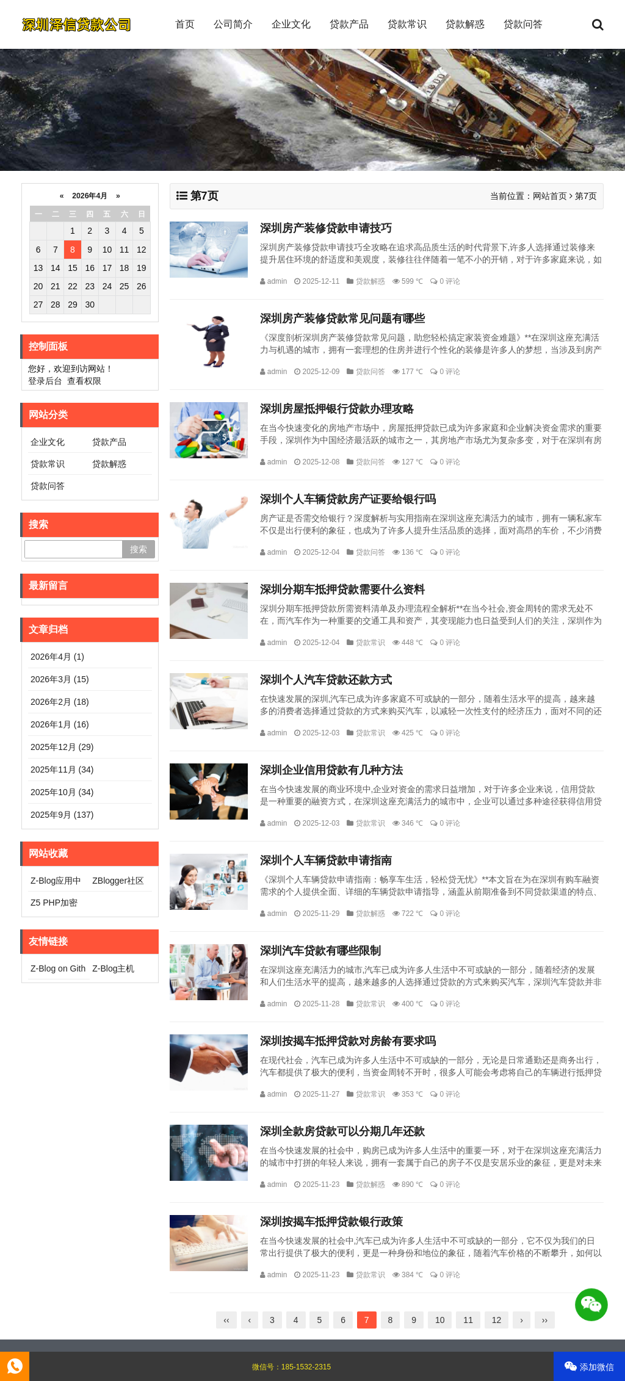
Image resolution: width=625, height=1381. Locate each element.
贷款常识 (407, 24)
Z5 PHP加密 (54, 902)
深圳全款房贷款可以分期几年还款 (342, 1131)
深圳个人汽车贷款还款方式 (326, 680)
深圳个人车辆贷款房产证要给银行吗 (348, 499)
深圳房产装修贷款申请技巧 (326, 228)
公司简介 (233, 24)
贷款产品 (349, 24)
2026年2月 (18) (60, 702)
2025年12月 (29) (62, 747)
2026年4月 (90, 196)
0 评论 (449, 281)
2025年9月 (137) (62, 815)
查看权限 (84, 381)
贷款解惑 (465, 24)
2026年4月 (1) (57, 657)
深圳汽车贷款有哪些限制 (320, 951)
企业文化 (291, 24)
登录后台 (45, 381)
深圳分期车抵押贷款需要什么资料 (342, 589)
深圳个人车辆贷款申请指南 (326, 860)
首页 (185, 24)
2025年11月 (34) (62, 769)
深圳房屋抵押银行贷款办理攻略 (337, 409)
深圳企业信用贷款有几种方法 (331, 770)
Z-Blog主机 (113, 968)
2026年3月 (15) (60, 679)
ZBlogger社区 (118, 880)
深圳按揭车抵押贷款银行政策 (331, 1222)
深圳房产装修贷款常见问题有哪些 (342, 318)
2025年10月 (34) (62, 792)
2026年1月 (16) (60, 724)
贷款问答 (523, 24)
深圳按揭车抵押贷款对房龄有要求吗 (348, 1041)
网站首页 (550, 196)
